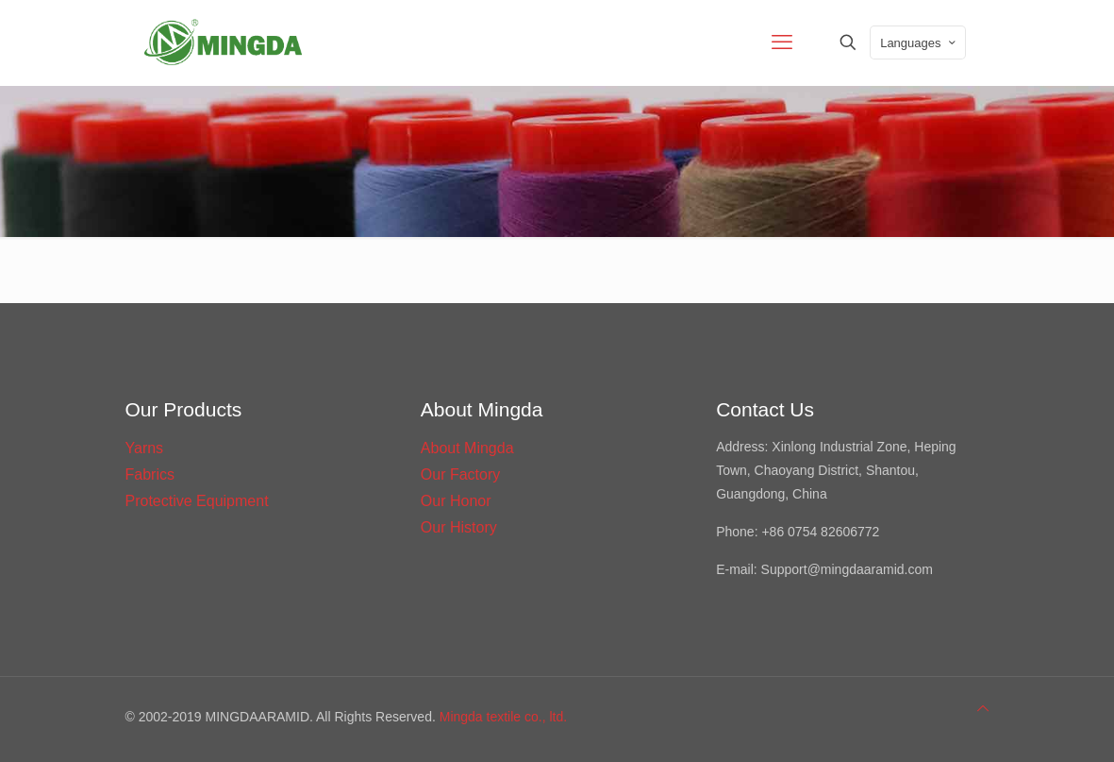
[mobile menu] (782, 42)
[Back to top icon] (982, 708)
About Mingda (467, 448)
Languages (919, 43)
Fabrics (150, 474)
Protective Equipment (197, 501)
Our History (459, 527)
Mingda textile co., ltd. (503, 716)
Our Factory (460, 474)
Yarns (144, 448)
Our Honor (456, 501)
